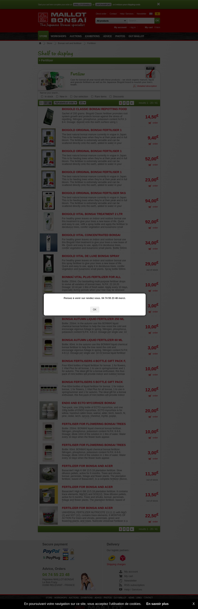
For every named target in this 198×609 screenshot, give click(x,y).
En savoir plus (157, 604)
